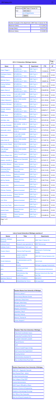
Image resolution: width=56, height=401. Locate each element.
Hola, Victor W (5, 140)
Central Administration (19, 382)
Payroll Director (19, 342)
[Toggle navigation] (52, 2)
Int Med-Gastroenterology (20, 376)
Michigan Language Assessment (45, 265)
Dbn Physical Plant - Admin (21, 373)
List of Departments (28, 13)
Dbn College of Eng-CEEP (20, 379)
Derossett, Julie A (6, 130)
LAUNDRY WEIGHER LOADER (23, 339)
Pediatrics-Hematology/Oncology (22, 391)
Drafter (19, 265)
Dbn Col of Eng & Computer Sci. (22, 397)
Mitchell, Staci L (5, 80)
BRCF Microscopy (40, 244)
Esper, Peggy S (5, 70)
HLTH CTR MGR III (22, 278)
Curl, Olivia (4, 200)
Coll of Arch (38, 261)
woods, (3, 256)
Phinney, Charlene (6, 190)
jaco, (2, 269)
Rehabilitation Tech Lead (24, 247)
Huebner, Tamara (6, 95)
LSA (36, 247)
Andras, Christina (6, 175)
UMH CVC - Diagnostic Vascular (22, 370)
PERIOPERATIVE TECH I (24, 281)
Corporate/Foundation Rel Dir (23, 336)
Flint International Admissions (44, 269)
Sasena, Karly (5, 185)
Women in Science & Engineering (22, 388)
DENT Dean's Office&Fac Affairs (22, 385)
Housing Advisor (20, 354)
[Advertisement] (28, 47)
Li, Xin (2, 281)
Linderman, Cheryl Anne (21, 299)
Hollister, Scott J (5, 247)
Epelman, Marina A (6, 278)
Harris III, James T (20, 293)
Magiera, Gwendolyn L (21, 308)
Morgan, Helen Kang (21, 302)
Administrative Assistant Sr (23, 357)
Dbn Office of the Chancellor (21, 394)
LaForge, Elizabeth (6, 125)
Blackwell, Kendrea (6, 195)
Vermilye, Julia (5, 120)
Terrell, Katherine (6, 261)
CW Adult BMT (39, 281)
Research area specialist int (25, 244)
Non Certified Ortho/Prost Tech (24, 360)
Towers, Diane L (5, 251)
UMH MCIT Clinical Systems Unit (44, 256)
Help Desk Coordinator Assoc (23, 333)
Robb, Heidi (4, 135)
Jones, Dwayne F (19, 320)
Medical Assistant (19, 185)
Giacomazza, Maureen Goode (23, 296)
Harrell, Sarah (5, 210)
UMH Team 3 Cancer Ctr (42, 240)
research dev (20, 240)
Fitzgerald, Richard (20, 305)
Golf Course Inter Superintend (23, 351)
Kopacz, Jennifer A (6, 160)
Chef (16, 345)
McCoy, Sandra (5, 180)
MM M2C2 (38, 278)
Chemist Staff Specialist (24, 251)
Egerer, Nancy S (5, 90)
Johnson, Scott (5, 244)
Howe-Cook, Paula (6, 205)
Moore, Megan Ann (6, 155)
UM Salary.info (6, 2)
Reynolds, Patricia (20, 314)
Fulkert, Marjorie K (6, 100)
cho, (2, 274)
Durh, (2, 265)
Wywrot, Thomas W (20, 317)
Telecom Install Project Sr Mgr (24, 348)
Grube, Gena (4, 115)
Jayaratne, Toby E (20, 311)
